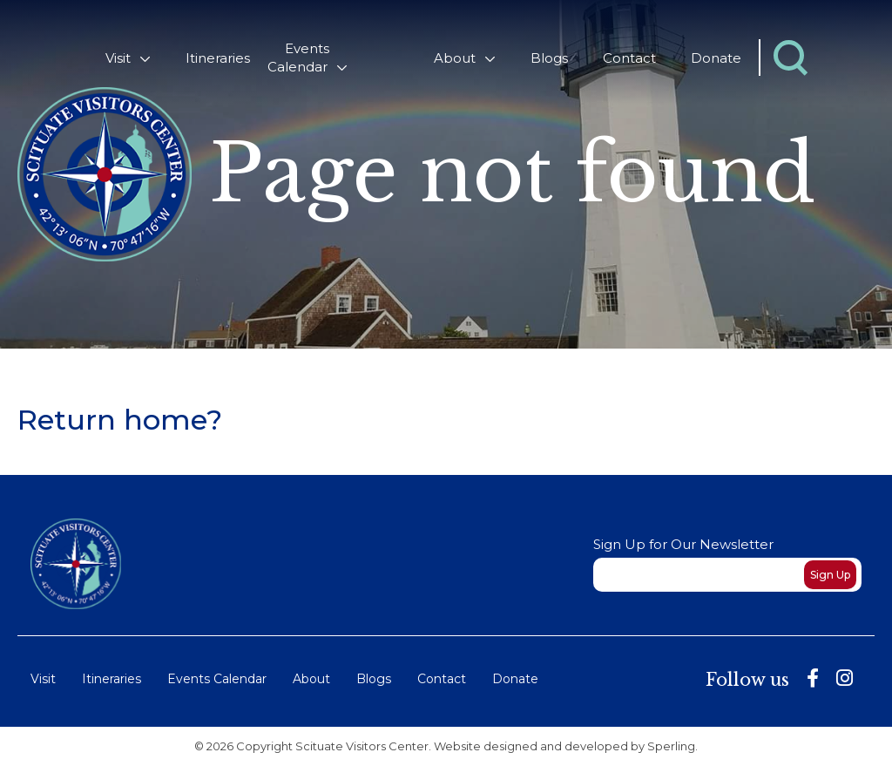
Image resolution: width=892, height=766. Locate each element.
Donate (716, 58)
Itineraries (218, 58)
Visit (118, 58)
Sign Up (830, 574)
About (455, 58)
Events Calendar (298, 57)
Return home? (119, 420)
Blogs (549, 58)
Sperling (671, 746)
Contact (629, 58)
